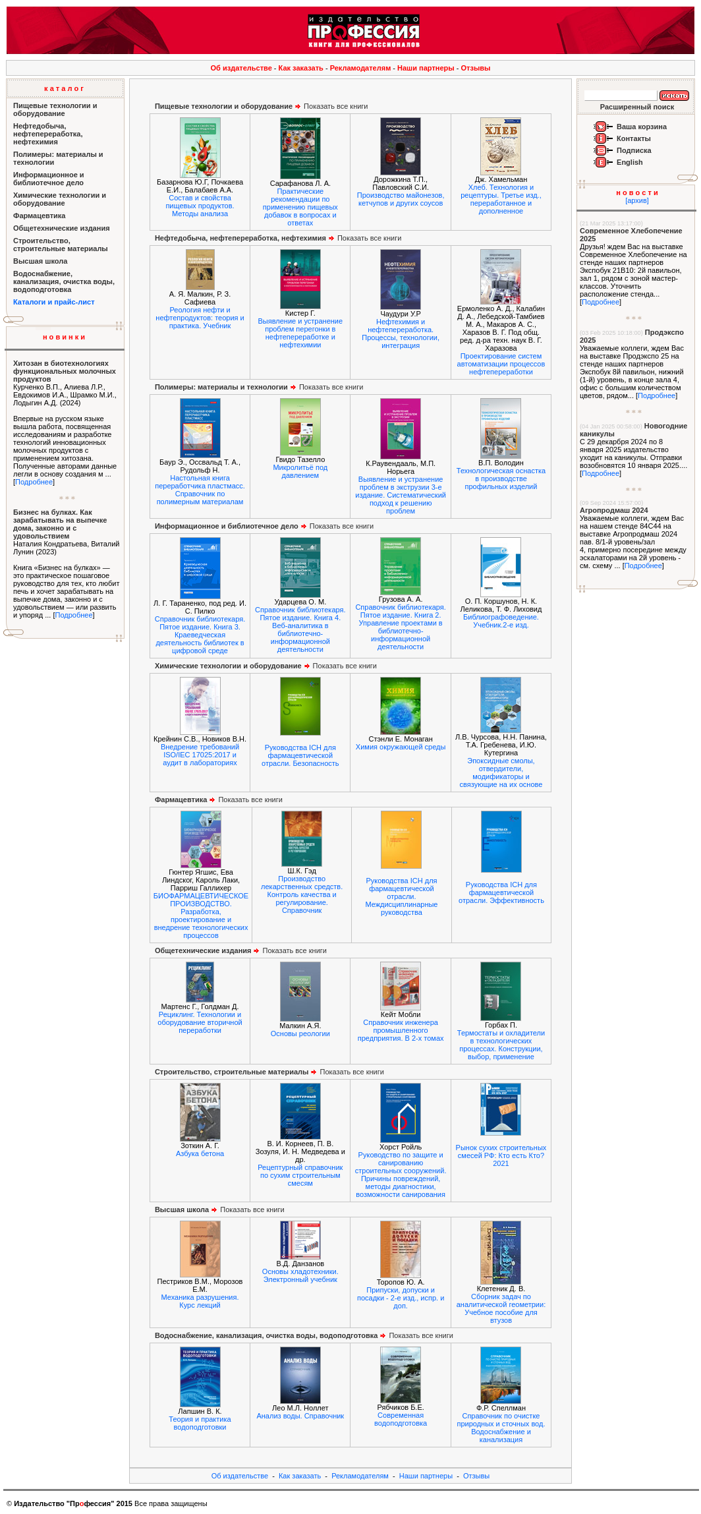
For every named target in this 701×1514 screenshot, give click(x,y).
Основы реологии (300, 1033)
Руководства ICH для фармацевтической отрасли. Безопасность (300, 755)
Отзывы (476, 68)
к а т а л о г (64, 88)
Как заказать (301, 68)
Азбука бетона (200, 1153)
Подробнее (34, 482)
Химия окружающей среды (401, 747)
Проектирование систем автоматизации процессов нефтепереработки (501, 364)
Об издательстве (241, 68)
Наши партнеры (426, 68)
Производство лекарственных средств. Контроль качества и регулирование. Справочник (302, 894)
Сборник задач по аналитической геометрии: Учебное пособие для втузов (501, 1308)
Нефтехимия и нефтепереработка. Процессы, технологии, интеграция (400, 333)
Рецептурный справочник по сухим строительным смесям (300, 1175)
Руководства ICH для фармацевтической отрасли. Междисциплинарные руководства (401, 896)
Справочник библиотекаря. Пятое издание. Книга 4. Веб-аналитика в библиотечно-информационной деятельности (300, 629)
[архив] (637, 200)
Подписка (634, 150)
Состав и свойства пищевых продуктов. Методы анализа (199, 206)
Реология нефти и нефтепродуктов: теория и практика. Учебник (199, 318)
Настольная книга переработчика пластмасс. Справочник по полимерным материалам (200, 490)
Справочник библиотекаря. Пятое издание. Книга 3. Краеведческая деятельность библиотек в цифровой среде (200, 635)
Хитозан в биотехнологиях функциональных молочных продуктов (64, 371)
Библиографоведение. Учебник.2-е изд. (501, 621)
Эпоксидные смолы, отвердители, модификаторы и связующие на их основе (501, 772)
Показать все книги (261, 106)
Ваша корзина (642, 127)
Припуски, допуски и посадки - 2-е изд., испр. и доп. (400, 1298)
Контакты (634, 138)
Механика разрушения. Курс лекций (200, 1301)
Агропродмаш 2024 (614, 510)
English (630, 162)
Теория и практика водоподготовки (200, 1423)
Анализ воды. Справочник (300, 1416)
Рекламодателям (360, 68)
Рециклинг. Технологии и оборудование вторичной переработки (199, 1022)
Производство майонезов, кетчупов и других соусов (401, 199)
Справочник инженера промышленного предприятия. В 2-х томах (401, 1030)
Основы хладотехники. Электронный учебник (300, 1275)
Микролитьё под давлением (300, 471)
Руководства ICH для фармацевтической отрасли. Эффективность (501, 892)
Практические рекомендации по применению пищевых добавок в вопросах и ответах (300, 207)
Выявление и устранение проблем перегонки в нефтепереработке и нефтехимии (300, 333)
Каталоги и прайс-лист (54, 302)
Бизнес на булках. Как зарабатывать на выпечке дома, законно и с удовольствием (60, 524)
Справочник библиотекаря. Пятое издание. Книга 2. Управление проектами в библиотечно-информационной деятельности (400, 627)
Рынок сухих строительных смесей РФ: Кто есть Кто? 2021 (501, 1155)
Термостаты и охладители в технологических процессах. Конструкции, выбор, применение (501, 1045)
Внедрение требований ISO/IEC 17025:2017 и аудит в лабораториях (200, 755)
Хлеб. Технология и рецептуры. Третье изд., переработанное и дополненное (501, 199)
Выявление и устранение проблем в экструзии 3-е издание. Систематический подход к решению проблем (400, 495)
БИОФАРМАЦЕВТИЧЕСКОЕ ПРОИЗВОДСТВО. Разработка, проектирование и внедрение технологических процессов (201, 915)
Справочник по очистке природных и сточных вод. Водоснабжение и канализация (501, 1427)
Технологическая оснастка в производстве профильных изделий (501, 478)
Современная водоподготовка (400, 1419)
